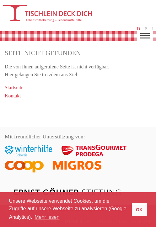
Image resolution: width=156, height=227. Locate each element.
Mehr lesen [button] (47, 217)
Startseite (14, 87)
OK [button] (139, 209)
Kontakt (13, 95)
